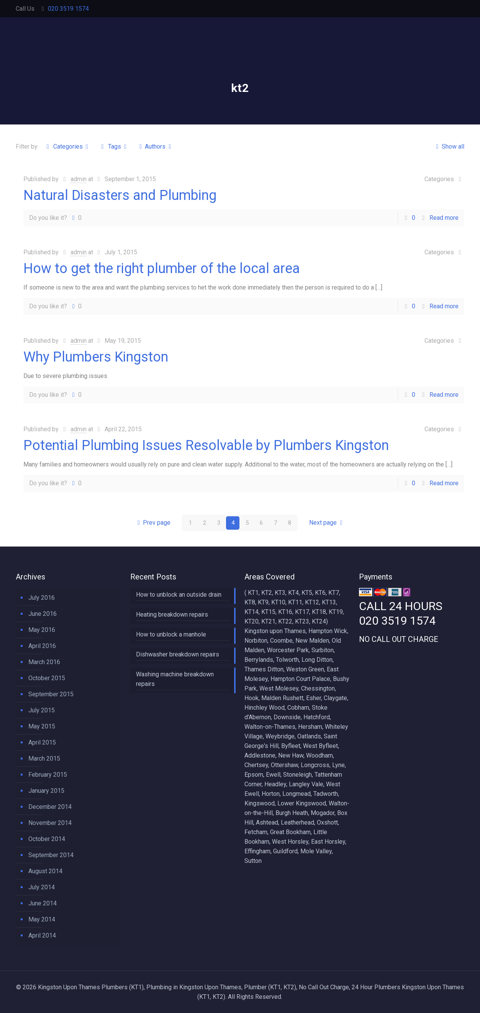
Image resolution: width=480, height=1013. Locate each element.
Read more (444, 217)
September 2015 (51, 694)
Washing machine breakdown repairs (175, 679)
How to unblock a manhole (171, 634)
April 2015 (42, 742)
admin (78, 179)
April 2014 (42, 935)
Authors (155, 146)
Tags (113, 146)
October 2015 (46, 678)
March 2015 (44, 758)
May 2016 (41, 629)
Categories (67, 146)
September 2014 (51, 855)
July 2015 (41, 710)
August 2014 (45, 871)
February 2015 (47, 774)
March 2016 (44, 662)
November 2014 (50, 822)
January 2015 (46, 790)
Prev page (152, 523)
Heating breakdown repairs (172, 614)
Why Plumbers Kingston (95, 357)
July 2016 (41, 597)
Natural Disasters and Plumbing (119, 195)
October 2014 (46, 839)
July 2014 (41, 887)
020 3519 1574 (68, 8)
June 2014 (42, 903)
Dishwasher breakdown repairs (177, 654)
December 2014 (50, 806)
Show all (448, 146)
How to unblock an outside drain (178, 594)
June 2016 (42, 613)
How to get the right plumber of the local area (161, 268)
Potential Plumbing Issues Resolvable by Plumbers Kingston (206, 445)
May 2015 (41, 726)
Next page (327, 523)
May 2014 (41, 919)
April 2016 (42, 646)
